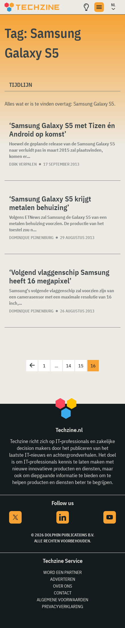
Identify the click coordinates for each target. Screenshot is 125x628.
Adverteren (62, 579)
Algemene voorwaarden (62, 599)
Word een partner (62, 572)
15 (80, 365)
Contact (62, 593)
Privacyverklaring (62, 606)
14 (68, 365)
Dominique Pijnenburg (31, 237)
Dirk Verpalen (23, 164)
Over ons (62, 586)
